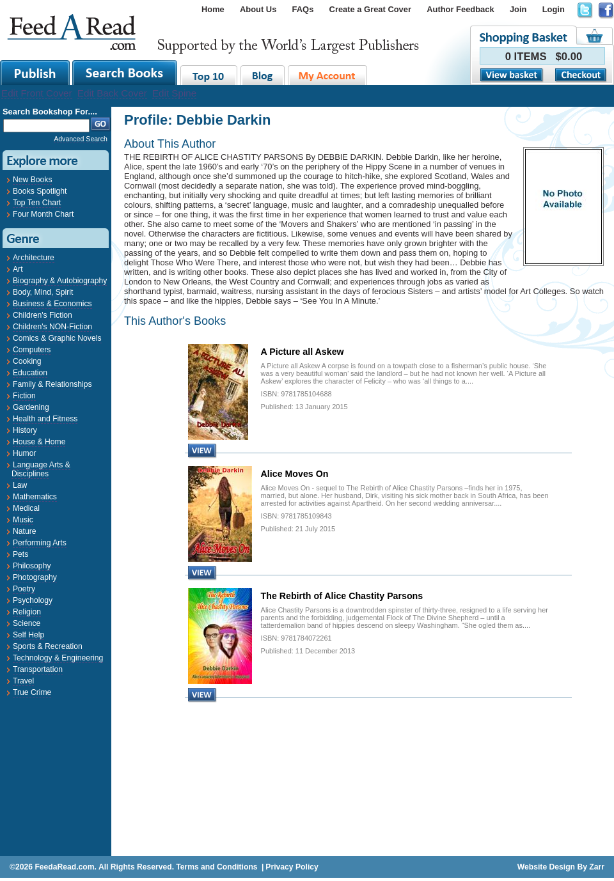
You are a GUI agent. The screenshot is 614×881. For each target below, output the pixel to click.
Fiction (24, 395)
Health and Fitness (45, 418)
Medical (26, 508)
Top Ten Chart (37, 202)
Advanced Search (80, 139)
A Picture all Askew (302, 352)
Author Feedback (460, 9)
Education (30, 372)
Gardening (31, 407)
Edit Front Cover (36, 93)
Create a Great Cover (370, 9)
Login (553, 9)
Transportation (38, 669)
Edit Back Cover (112, 93)
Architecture (33, 257)
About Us (258, 9)
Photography (35, 577)
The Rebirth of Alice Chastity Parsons (342, 596)
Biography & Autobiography (60, 280)
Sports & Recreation (48, 646)
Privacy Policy (291, 866)
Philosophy (32, 565)
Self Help (28, 634)
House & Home (39, 441)
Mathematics (35, 496)
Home (212, 9)
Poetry (24, 588)
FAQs (303, 9)
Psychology (32, 600)
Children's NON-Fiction (52, 326)
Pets (20, 554)
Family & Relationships (52, 384)
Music (23, 519)
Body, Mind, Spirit (43, 292)
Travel (23, 680)
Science (26, 623)
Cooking (27, 361)
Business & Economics (52, 303)
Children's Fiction (42, 315)
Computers (32, 349)
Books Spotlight (40, 191)
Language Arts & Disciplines (41, 469)
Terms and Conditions (216, 866)
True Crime (32, 692)
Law (20, 485)
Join (518, 9)
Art (18, 269)
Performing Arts (40, 542)
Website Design (546, 866)
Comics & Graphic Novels (57, 338)
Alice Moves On (295, 474)
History (25, 430)
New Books (32, 179)
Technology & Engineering (58, 657)
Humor (24, 453)
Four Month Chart (43, 214)
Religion (27, 611)
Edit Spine (174, 93)
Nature (24, 531)
